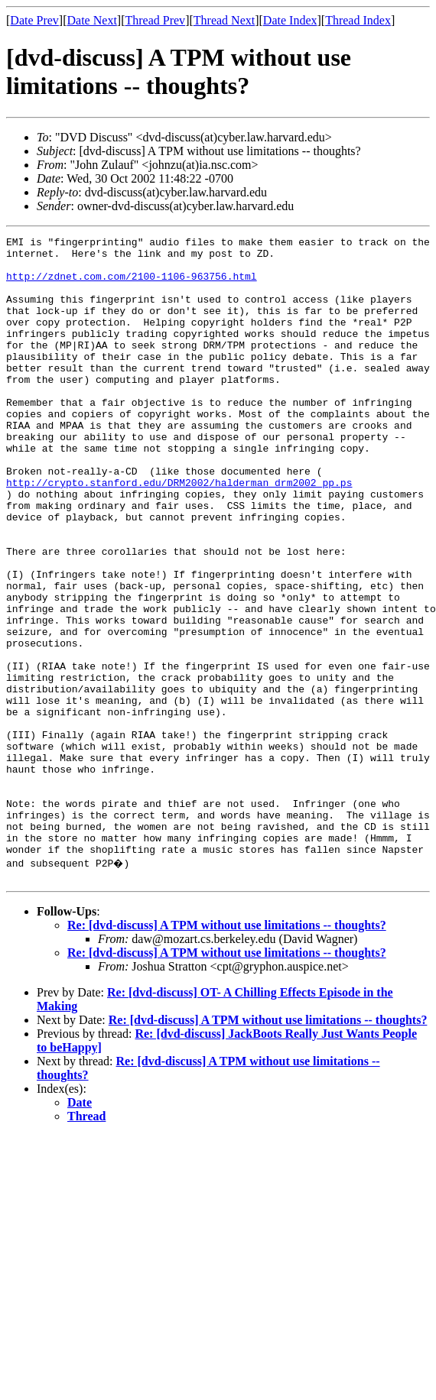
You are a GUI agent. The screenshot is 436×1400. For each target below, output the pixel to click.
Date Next (92, 20)
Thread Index (358, 20)
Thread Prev (155, 20)
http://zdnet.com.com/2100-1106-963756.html (131, 285)
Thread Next (224, 20)
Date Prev (34, 20)
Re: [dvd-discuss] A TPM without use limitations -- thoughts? (226, 1051)
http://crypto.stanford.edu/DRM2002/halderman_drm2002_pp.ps (179, 533)
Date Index (290, 20)
